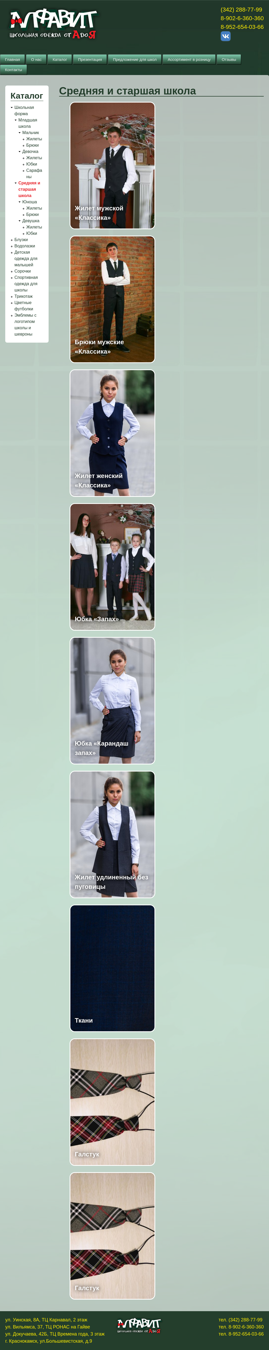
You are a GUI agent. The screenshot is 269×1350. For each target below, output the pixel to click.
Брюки (32, 145)
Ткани (84, 1020)
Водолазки (24, 246)
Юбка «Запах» (97, 619)
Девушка (30, 221)
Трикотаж (23, 296)
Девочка (30, 151)
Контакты (13, 69)
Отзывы (229, 59)
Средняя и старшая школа (29, 189)
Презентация (90, 59)
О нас (36, 59)
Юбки (31, 164)
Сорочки (22, 271)
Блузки (21, 239)
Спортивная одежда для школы (26, 283)
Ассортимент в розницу (189, 59)
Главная (12, 59)
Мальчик (30, 132)
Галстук (87, 1154)
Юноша (29, 202)
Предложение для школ (135, 59)
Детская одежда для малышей (25, 258)
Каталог (60, 59)
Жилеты (34, 139)
